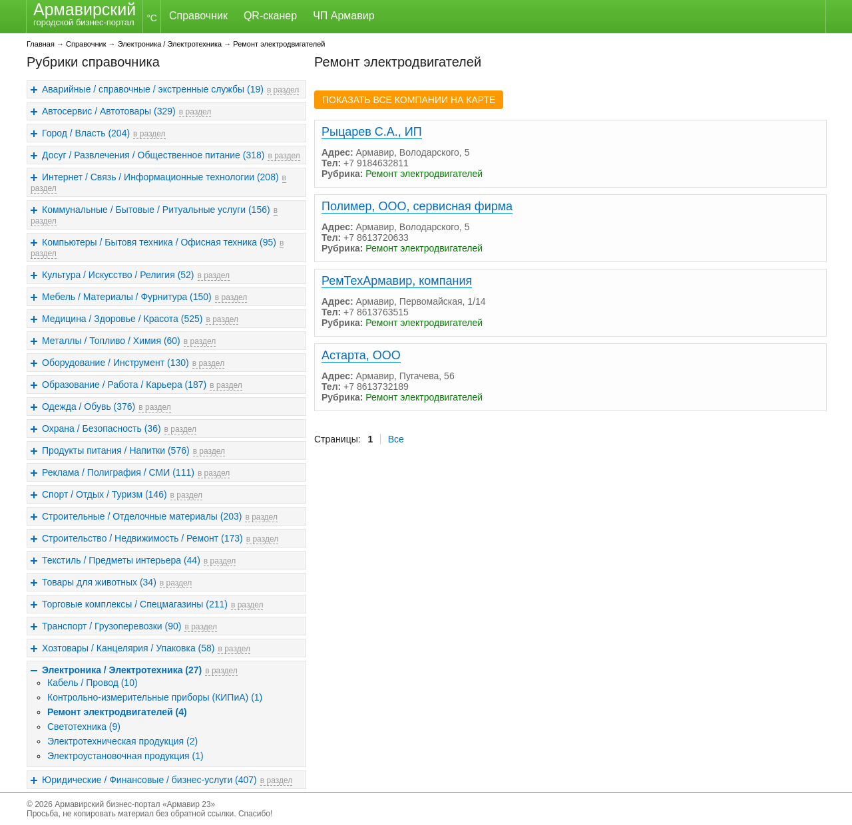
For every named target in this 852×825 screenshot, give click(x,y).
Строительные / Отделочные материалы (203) (142, 516)
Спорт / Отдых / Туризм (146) (104, 494)
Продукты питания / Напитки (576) (116, 450)
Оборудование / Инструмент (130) (115, 362)
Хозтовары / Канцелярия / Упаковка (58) (128, 648)
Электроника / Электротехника (170, 44)
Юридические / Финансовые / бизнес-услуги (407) (149, 779)
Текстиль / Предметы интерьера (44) (121, 560)
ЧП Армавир (343, 15)
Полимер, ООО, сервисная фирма (417, 206)
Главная (41, 44)
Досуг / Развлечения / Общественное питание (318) (153, 155)
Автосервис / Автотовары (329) (109, 111)
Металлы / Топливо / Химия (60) (111, 340)
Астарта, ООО (361, 355)
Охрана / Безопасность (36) (101, 428)
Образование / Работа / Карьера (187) (124, 384)
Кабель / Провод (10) (92, 682)
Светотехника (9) (83, 726)
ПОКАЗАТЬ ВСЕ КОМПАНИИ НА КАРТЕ (408, 99)
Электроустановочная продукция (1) (125, 755)
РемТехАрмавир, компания (396, 280)
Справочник (198, 15)
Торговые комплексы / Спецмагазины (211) (135, 604)
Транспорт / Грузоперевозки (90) (111, 626)
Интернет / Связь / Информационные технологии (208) (160, 177)
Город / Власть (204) (86, 133)
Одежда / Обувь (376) (88, 406)
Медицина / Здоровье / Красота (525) (122, 318)
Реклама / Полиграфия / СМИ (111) (118, 472)
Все (396, 439)
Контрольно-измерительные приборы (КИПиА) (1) (154, 697)
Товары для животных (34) (99, 582)
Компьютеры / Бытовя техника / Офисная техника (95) (159, 242)
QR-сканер (270, 15)
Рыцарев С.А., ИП (371, 131)
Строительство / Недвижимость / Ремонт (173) (142, 538)
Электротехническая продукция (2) (122, 741)
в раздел (283, 89)
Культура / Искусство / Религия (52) (118, 274)
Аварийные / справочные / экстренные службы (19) (153, 89)
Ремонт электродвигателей (279, 44)
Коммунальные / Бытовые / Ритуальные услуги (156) (156, 209)
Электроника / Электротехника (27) (122, 670)
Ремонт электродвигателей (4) (117, 712)
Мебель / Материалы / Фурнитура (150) (127, 296)
